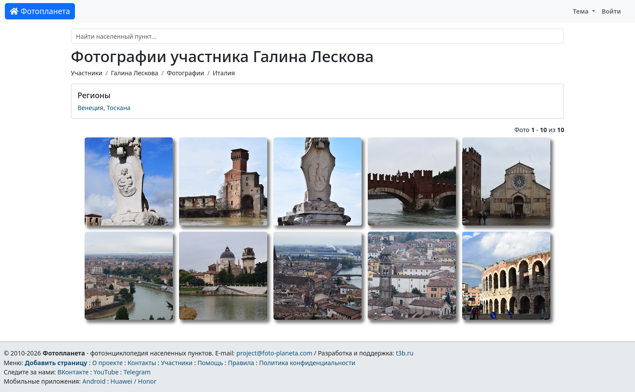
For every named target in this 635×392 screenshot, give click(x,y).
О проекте (107, 363)
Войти (611, 11)
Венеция (91, 108)
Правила (241, 363)
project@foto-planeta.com (274, 353)
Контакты (141, 363)
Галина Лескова (134, 73)
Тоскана (119, 108)
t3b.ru (405, 353)
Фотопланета (40, 11)
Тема (581, 11)
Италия (224, 73)
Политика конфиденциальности (307, 363)
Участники (87, 73)
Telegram (137, 372)
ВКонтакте (73, 372)
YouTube (106, 372)
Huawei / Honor (133, 381)
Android (94, 381)
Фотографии (185, 73)
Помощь (210, 363)
